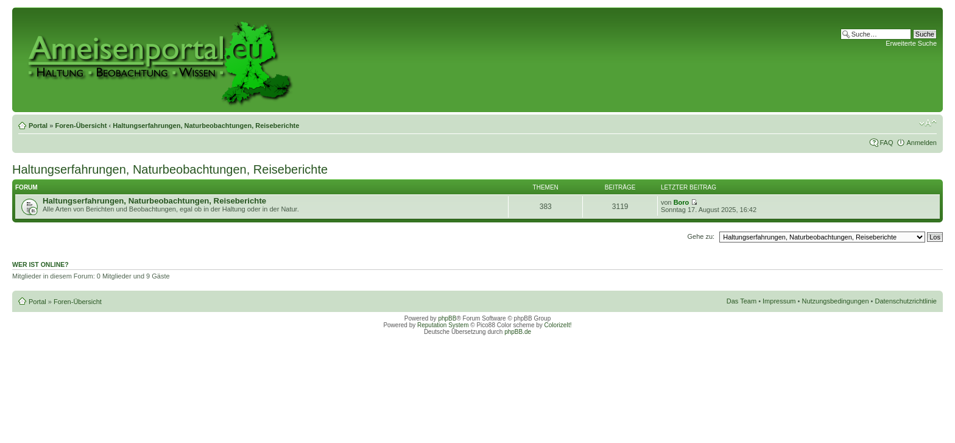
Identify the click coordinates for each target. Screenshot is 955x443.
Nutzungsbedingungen (835, 301)
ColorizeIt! (558, 325)
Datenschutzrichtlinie (906, 301)
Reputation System (443, 325)
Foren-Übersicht (81, 125)
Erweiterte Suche (911, 43)
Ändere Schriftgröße (928, 123)
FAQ (886, 142)
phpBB (447, 318)
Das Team (741, 301)
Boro (681, 202)
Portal (38, 125)
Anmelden (921, 142)
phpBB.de (517, 331)
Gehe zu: (700, 236)
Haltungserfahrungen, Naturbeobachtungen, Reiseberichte (206, 125)
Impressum (779, 301)
